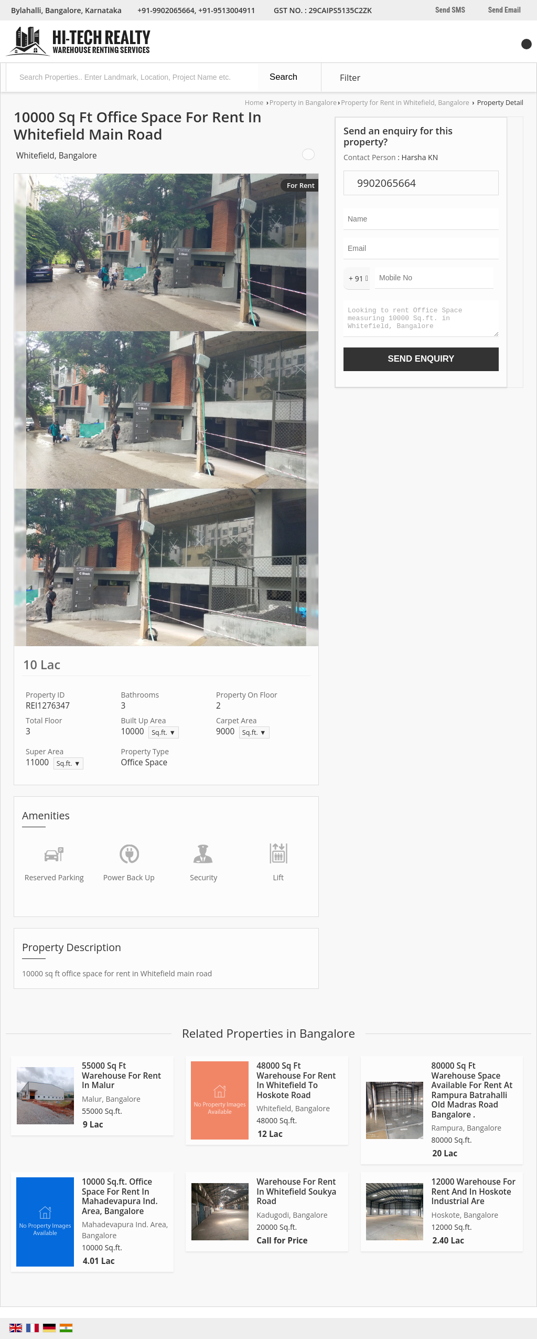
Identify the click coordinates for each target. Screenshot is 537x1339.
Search (283, 77)
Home (254, 102)
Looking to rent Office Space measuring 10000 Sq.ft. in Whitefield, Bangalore (421, 321)
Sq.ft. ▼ (164, 732)
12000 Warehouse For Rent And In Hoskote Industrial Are (474, 1191)
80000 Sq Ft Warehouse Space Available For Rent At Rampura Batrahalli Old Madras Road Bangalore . (472, 1090)
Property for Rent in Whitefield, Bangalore (405, 102)
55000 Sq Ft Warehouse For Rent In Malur (121, 1075)
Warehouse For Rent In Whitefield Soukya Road (296, 1191)
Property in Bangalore (303, 102)
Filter (350, 77)
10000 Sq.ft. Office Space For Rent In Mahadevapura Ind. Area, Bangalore (120, 1196)
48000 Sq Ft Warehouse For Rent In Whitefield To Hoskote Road (296, 1080)
